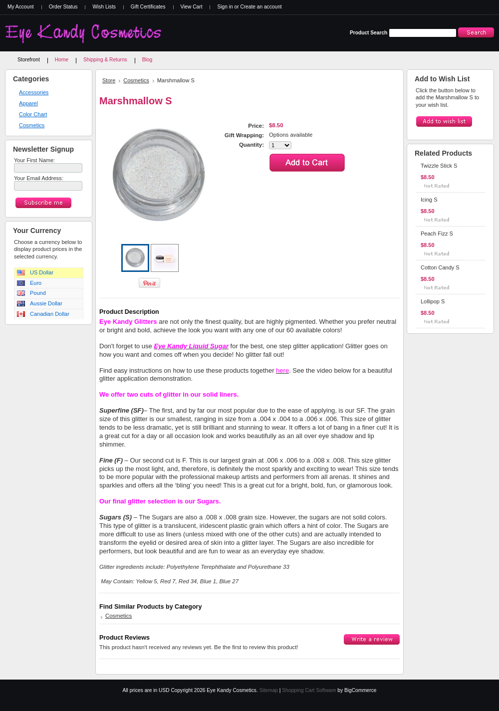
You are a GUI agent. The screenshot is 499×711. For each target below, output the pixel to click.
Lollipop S (433, 301)
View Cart (192, 6)
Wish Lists (103, 6)
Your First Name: (34, 160)
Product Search (368, 32)
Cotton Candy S (440, 267)
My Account (20, 6)
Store (108, 80)
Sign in (225, 6)
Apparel (28, 103)
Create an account (260, 6)
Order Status (63, 6)
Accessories (33, 92)
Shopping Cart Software (309, 690)
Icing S (429, 200)
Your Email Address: (38, 178)
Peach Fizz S (437, 234)
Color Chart (33, 114)
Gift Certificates (148, 6)
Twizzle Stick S (439, 166)
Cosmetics (31, 125)
